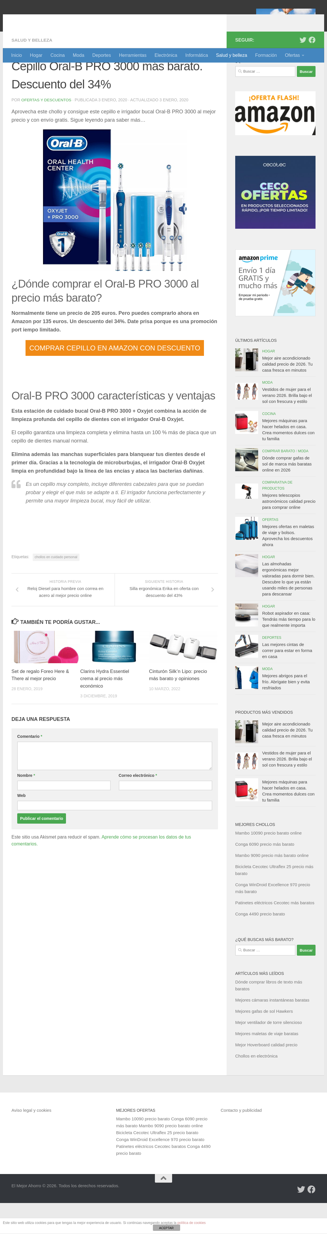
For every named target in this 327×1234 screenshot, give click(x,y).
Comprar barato (278, 482)
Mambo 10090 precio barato (143, 1149)
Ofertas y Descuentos (46, 131)
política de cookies (191, 1223)
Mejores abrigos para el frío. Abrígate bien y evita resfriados (286, 712)
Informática (196, 55)
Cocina (57, 55)
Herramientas (133, 55)
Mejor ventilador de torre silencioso (268, 1053)
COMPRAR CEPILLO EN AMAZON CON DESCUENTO (114, 379)
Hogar (36, 55)
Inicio (16, 55)
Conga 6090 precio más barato (264, 875)
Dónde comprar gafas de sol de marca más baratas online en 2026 (287, 494)
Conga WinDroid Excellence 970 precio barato (160, 1170)
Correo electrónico (138, 806)
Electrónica (166, 55)
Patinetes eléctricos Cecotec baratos (151, 1177)
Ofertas (292, 55)
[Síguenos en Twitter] (302, 70)
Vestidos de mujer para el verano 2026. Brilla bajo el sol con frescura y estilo (287, 426)
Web (21, 826)
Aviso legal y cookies (31, 1141)
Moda (78, 55)
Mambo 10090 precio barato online (268, 864)
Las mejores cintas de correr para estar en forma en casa (287, 681)
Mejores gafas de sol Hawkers (264, 1042)
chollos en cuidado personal (56, 588)
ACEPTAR (166, 1228)
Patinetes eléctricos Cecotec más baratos (274, 933)
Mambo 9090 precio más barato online (272, 886)
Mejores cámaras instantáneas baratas (272, 1031)
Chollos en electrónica (256, 1086)
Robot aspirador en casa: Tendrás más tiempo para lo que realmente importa (288, 650)
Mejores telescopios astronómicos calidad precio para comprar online (289, 532)
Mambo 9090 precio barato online (171, 1156)
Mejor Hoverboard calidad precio (266, 1075)
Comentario (29, 767)
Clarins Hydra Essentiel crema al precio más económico (105, 710)
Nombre (26, 806)
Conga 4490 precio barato (260, 944)
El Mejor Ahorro (55, 20)
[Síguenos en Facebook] (312, 70)
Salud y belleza (231, 55)
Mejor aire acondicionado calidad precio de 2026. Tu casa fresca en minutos (287, 395)
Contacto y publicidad (241, 1141)
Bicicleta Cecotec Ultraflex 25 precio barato (157, 1163)
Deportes (101, 55)
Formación (266, 55)
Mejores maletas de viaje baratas (266, 1064)
